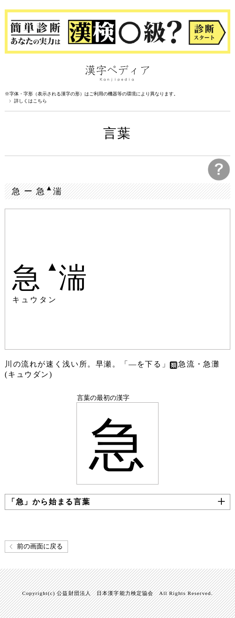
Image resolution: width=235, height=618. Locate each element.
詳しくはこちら (30, 101)
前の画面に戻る (40, 546)
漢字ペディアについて (14, 72)
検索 (221, 72)
